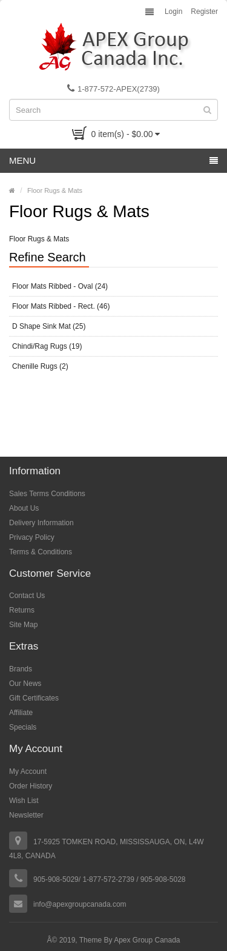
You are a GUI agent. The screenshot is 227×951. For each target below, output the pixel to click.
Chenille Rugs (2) (40, 366)
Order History (30, 786)
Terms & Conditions (40, 552)
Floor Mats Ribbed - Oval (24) (60, 286)
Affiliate (21, 712)
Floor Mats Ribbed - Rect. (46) (61, 306)
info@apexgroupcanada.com (80, 904)
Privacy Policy (31, 537)
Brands (20, 669)
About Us (24, 508)
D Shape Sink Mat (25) (48, 326)
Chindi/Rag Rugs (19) (47, 346)
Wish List (24, 800)
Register (204, 11)
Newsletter (26, 815)
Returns (22, 610)
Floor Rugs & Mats (54, 190)
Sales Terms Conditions (47, 493)
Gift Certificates (34, 698)
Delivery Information (41, 523)
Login (173, 11)
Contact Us (27, 595)
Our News (25, 683)
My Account (28, 771)
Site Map (23, 624)
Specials (22, 727)
